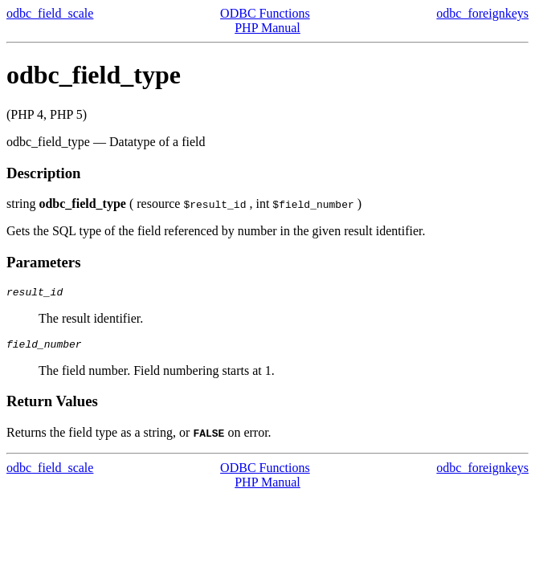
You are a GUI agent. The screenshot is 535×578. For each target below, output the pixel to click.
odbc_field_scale (49, 13)
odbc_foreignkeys (482, 13)
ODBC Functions (265, 13)
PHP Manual (267, 28)
